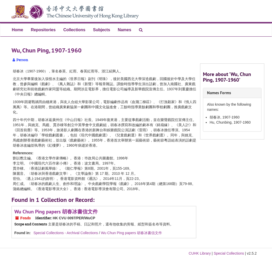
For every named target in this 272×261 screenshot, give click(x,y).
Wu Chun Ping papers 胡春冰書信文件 (56, 211)
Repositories (43, 30)
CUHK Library (200, 253)
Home (17, 30)
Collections (74, 30)
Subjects (101, 30)
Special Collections (229, 253)
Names (124, 30)
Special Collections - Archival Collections (66, 233)
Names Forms (219, 92)
